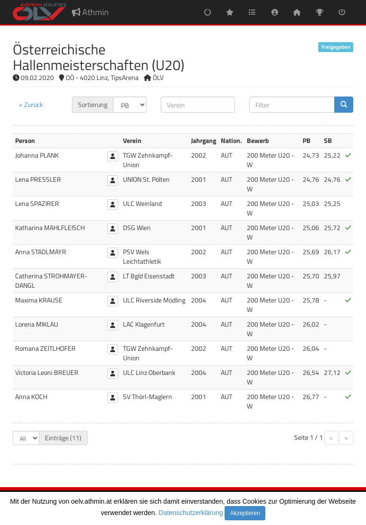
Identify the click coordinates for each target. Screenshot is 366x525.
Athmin (90, 12)
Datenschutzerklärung (190, 512)
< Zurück (31, 104)
